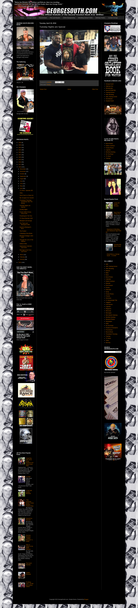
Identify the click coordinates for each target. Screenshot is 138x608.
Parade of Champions (112, 327)
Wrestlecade (109, 88)
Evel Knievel (109, 285)
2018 (20, 162)
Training (48, 84)
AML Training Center (111, 96)
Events (108, 287)
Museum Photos (110, 319)
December (23, 169)
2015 (20, 262)
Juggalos (108, 302)
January (22, 259)
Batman (108, 270)
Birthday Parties (100, 18)
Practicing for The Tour (26, 216)
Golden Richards (28, 573)
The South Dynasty (29, 563)
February (22, 257)
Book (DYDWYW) (111, 90)
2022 (20, 152)
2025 (20, 145)
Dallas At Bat (23, 243)
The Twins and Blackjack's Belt (25, 223)
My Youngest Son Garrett (27, 198)
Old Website (109, 98)
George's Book (31, 18)
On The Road (109, 154)
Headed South (110, 101)
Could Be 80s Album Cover (117, 245)
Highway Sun (109, 86)
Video (107, 340)
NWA (107, 323)
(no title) (28, 476)
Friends (108, 296)
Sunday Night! (24, 209)
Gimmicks (108, 298)
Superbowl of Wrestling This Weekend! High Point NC (113, 230)
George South (110, 84)
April (21, 188)
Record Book (43, 18)
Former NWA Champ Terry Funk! (25, 212)
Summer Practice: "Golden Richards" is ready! (29, 538)
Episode (108, 283)
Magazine (108, 308)
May (21, 186)
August (22, 178)
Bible (107, 272)
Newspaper (109, 321)
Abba (21, 193)
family (107, 292)
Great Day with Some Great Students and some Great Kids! (29, 461)
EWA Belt (108, 289)
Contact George (113, 18)
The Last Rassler (55, 18)
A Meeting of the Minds (26, 233)
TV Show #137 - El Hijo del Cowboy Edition (29, 584)
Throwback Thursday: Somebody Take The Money (26, 201)
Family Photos (110, 147)
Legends (108, 150)
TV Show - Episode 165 (26, 190)
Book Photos (109, 143)
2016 (20, 167)
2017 (20, 164)
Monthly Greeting (110, 152)
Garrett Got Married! (29, 519)
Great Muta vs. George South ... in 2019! (113, 254)
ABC (107, 264)
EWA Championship (69, 18)
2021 (20, 154)
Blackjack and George (26, 220)
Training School (110, 92)
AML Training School (111, 266)
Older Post (95, 89)
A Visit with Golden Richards (29, 492)
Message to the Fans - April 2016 (26, 250)
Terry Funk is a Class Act (26, 195)
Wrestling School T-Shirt (85, 18)
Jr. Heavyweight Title (111, 300)
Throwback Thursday (111, 334)
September (23, 176)
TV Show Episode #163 (26, 218)
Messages (108, 313)
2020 (20, 157)
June (21, 183)
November (23, 171)
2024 (20, 147)
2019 (20, 159)
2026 (20, 142)
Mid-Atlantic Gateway (112, 315)
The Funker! (23, 231)
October (22, 173)
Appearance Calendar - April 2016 (26, 246)
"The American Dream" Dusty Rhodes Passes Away (30, 503)
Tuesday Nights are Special (25, 206)
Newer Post (43, 89)
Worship (108, 342)
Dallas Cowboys (110, 145)
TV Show (108, 156)
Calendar (108, 279)
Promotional (109, 330)
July (21, 181)
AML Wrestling (110, 94)
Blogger (86, 599)
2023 (20, 150)
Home (22, 18)
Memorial (108, 310)
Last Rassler (109, 304)
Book (107, 275)
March (22, 254)
